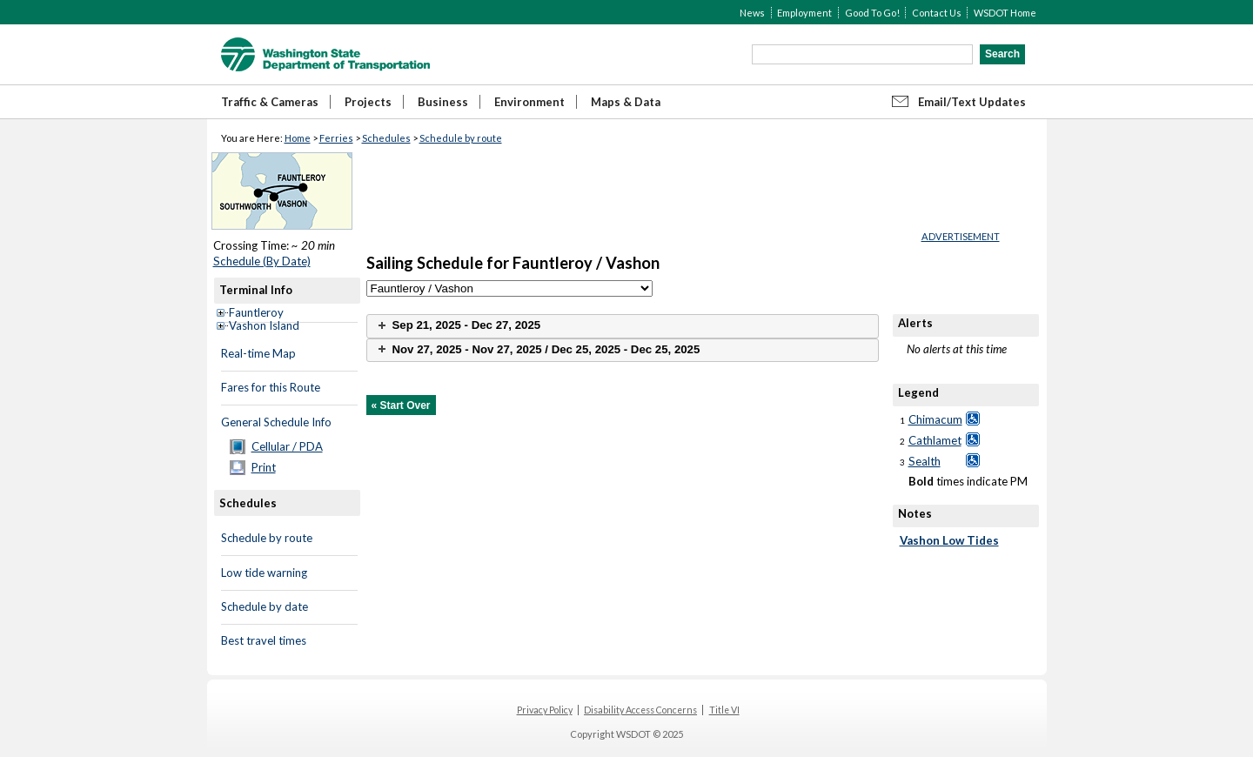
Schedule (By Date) (262, 261)
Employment (804, 12)
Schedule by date (264, 606)
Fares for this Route (270, 387)
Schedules (386, 138)
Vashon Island (264, 325)
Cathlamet (935, 440)
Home (298, 138)
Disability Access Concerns (640, 710)
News (752, 12)
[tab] (622, 326)
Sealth (924, 461)
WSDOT (325, 54)
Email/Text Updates (972, 102)
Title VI (724, 710)
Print (263, 467)
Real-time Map (258, 353)
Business (443, 102)
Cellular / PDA (287, 446)
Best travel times (263, 640)
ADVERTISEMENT (960, 236)
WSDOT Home (1005, 12)
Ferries (336, 138)
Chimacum (935, 419)
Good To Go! (872, 12)
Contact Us (937, 12)
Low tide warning (264, 572)
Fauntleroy (256, 312)
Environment (529, 102)
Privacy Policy (545, 710)
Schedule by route (460, 138)
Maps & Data (625, 102)
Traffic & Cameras (269, 102)
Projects (368, 102)
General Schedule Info (276, 422)
